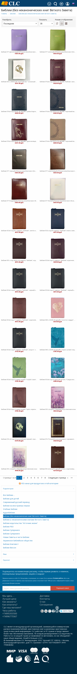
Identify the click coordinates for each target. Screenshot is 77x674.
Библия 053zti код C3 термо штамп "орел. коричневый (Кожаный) (19, 409)
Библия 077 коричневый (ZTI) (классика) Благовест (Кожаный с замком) (58, 171)
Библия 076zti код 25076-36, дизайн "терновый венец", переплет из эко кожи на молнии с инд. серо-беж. (58, 141)
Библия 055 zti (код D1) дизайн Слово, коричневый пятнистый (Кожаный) (58, 469)
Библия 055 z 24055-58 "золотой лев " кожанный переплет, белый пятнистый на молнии (19, 82)
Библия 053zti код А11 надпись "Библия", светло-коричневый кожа (19, 230)
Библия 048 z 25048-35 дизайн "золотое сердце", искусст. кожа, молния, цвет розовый (58, 320)
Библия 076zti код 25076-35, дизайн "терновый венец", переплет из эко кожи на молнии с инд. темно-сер (58, 111)
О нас (42, 601)
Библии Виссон (9, 547)
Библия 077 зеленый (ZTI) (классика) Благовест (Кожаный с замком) (58, 52)
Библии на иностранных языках (16, 506)
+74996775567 (9, 616)
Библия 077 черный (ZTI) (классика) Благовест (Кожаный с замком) (19, 171)
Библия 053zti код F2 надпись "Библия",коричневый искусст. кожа (58, 260)
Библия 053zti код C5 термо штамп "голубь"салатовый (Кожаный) (19, 379)
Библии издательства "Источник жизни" (20, 523)
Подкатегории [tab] (8, 489)
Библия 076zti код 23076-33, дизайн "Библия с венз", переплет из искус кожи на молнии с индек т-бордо (58, 82)
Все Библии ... (9, 495)
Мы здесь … (8, 595)
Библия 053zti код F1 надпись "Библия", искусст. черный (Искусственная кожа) (19, 350)
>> (72, 478)
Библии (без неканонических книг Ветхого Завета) (37, 14)
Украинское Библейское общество (18, 540)
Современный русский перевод (16, 502)
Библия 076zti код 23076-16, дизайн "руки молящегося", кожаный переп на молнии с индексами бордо (19, 141)
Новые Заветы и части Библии (16, 537)
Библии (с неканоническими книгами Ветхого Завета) (26, 520)
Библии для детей (11, 498)
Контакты (45, 598)
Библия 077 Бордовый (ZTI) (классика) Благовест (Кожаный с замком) (19, 201)
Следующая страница (57, 478)
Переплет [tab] (6, 560)
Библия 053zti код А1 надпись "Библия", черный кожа (58, 290)
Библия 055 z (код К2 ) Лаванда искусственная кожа (58, 409)
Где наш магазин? (11, 607)
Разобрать (20, 22)
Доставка (44, 595)
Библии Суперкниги (11, 530)
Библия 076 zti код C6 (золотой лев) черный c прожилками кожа (19, 439)
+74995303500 (9, 613)
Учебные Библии (10, 509)
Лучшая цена (9, 598)
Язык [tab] (5, 554)
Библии (13, 14)
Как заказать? (9, 601)
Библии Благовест (11, 544)
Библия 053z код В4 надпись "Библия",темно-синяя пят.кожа (58, 230)
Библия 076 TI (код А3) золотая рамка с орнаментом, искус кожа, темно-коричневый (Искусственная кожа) (58, 439)
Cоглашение (46, 604)
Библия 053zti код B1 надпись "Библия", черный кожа (19, 290)
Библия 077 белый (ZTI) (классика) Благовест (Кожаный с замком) (58, 201)
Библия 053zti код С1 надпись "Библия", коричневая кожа (19, 320)
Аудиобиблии (9, 512)
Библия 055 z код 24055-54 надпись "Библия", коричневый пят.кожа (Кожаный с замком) (19, 260)
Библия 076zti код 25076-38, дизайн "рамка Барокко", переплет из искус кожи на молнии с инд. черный (19, 111)
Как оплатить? (9, 604)
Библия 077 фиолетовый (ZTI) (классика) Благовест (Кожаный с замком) (19, 52)
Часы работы (9, 610)
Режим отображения (63, 19)
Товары (4, 14)
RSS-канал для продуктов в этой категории (39, 483)
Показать (46, 22)
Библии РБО (8, 526)
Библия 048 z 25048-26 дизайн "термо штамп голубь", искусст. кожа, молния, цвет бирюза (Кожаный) (58, 350)
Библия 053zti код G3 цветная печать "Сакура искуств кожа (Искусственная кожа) (58, 379)
